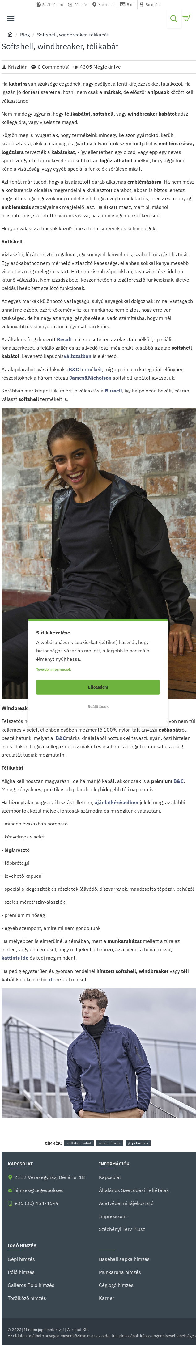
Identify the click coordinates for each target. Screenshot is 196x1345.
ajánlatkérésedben (116, 802)
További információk (53, 669)
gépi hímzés (138, 1143)
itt (51, 979)
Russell (113, 391)
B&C (60, 738)
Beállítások (98, 706)
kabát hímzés (110, 1143)
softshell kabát (79, 1143)
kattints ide (15, 958)
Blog (25, 35)
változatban (78, 356)
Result (64, 339)
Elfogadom (98, 686)
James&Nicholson (90, 378)
